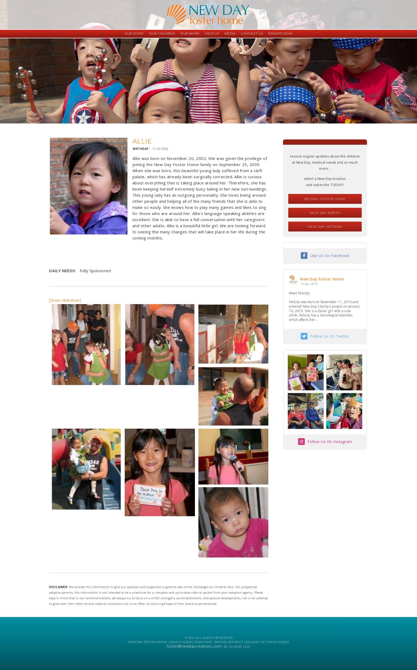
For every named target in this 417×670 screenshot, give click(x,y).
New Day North (325, 213)
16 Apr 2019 (309, 284)
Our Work (190, 33)
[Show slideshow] (65, 300)
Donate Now (280, 33)
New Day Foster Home (322, 279)
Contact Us (252, 33)
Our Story (134, 33)
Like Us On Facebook (329, 255)
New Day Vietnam (325, 227)
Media (230, 33)
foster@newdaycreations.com (194, 646)
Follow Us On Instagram (329, 441)
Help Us (212, 33)
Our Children (162, 33)
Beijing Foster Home (325, 199)
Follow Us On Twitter (329, 336)
